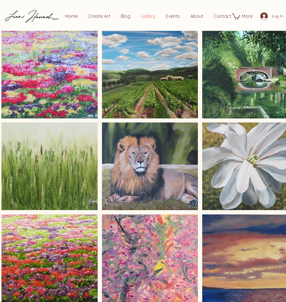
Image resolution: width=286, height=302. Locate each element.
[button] (236, 16)
